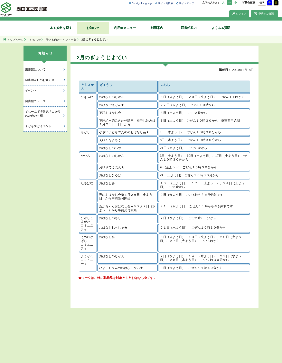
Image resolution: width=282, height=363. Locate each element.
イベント (31, 90)
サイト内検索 (165, 3)
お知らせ (93, 28)
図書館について (35, 69)
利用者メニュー (125, 28)
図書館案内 (189, 28)
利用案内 (157, 28)
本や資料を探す (61, 28)
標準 (261, 2)
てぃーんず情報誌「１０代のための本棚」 (42, 113)
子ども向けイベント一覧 (61, 39)
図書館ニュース (35, 101)
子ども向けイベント (38, 126)
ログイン (239, 13)
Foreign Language (142, 3)
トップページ (15, 39)
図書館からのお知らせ (39, 80)
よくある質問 (221, 28)
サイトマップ (186, 3)
